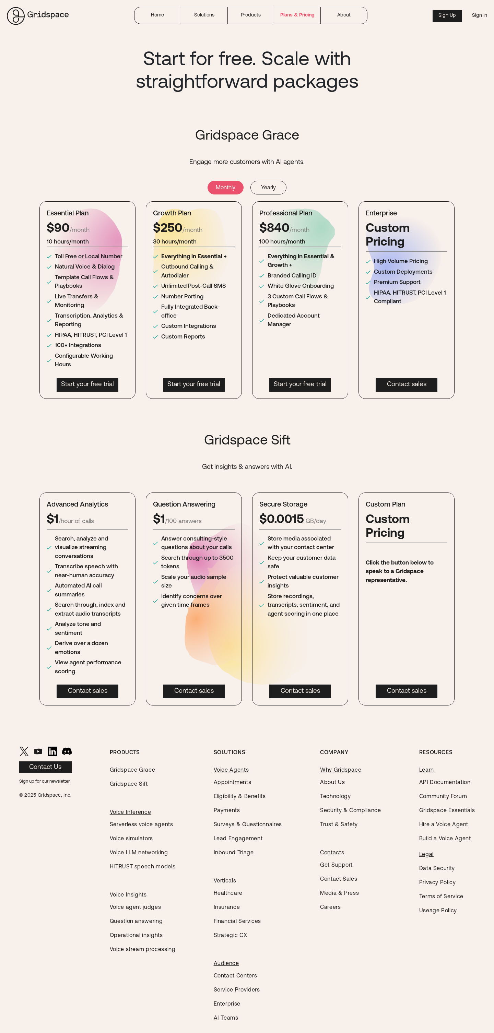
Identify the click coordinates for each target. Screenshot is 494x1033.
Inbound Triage (234, 853)
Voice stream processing (143, 949)
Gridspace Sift (129, 784)
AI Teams (226, 1018)
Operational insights (136, 935)
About (344, 15)
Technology (335, 796)
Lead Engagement (238, 839)
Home (157, 15)
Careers (330, 907)
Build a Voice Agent (445, 839)
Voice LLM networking (139, 853)
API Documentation (445, 782)
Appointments (232, 782)
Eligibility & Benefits (240, 796)
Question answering (136, 921)
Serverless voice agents (141, 825)
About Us (332, 782)
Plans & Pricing (297, 15)
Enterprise (227, 1004)
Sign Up (447, 15)
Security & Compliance (350, 811)
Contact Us (45, 767)
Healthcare (228, 893)
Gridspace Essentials (447, 811)
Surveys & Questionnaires (248, 825)
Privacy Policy (437, 883)
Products (251, 15)
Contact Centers (235, 976)
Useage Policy (438, 911)
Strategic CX (230, 935)
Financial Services (237, 921)
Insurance (227, 907)
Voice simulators (131, 839)
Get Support (336, 865)
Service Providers (237, 990)
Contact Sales (338, 879)
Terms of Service (441, 897)
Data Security (437, 868)
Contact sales (406, 384)
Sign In (479, 15)
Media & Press (339, 893)
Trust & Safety (339, 825)
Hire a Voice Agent (444, 825)
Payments (227, 811)
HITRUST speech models (142, 867)
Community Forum (443, 796)
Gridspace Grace (132, 770)
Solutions (204, 15)
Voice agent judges (135, 907)
